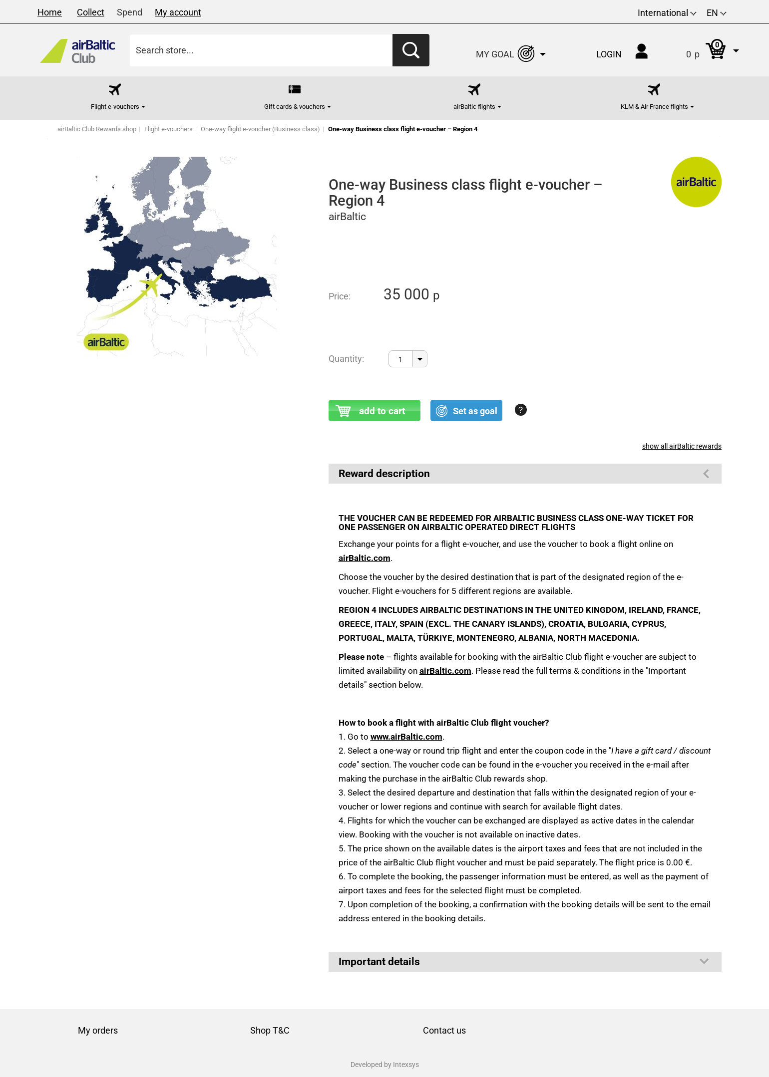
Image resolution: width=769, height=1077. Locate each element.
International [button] (667, 12)
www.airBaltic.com (406, 737)
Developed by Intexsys (385, 1065)
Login (609, 54)
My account (178, 12)
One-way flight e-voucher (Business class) (260, 129)
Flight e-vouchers (168, 129)
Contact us (444, 1030)
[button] (702, 50)
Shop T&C (270, 1030)
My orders (98, 1030)
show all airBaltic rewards (682, 446)
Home (49, 12)
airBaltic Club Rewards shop (96, 129)
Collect (90, 12)
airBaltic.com (364, 558)
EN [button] (717, 12)
